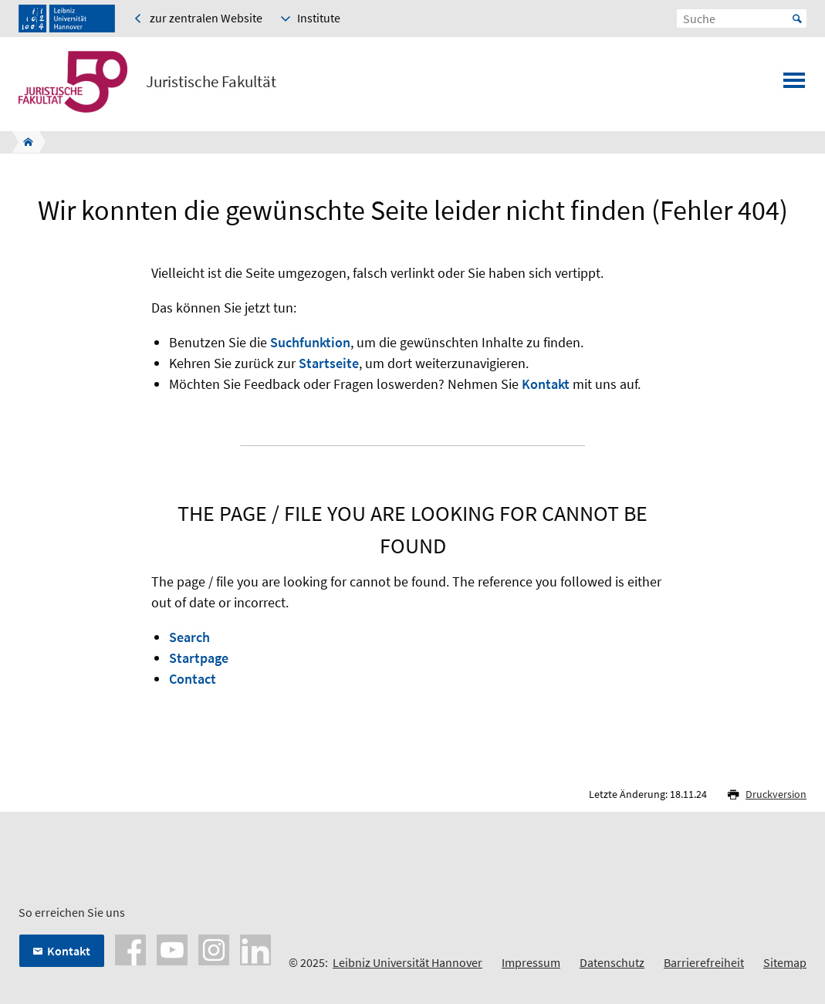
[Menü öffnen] (794, 85)
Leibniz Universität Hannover (407, 962)
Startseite (329, 363)
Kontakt (546, 384)
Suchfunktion (310, 342)
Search (189, 637)
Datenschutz (612, 962)
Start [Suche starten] (797, 18)
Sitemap (784, 962)
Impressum (531, 962)
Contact (192, 679)
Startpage (198, 658)
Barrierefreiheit (704, 962)
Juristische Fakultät (211, 82)
